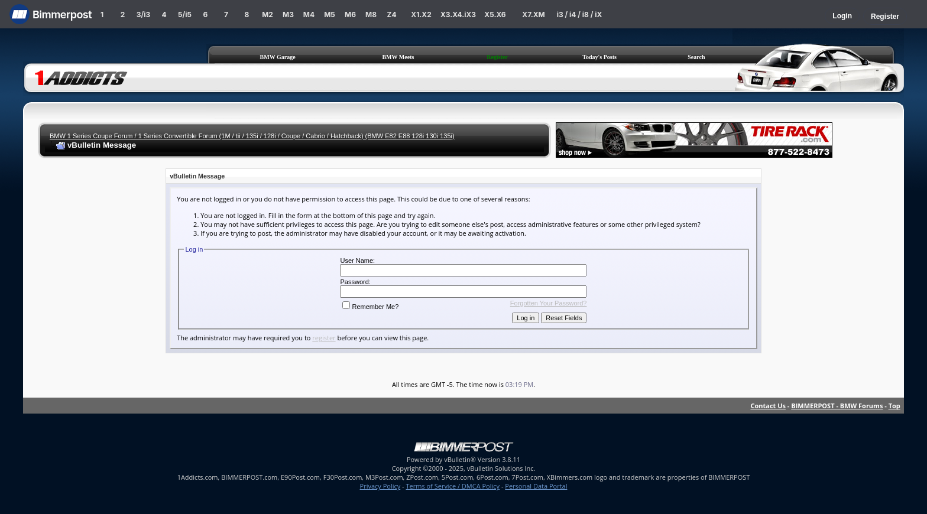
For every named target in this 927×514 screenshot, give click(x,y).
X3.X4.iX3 (458, 14)
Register (885, 16)
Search (696, 57)
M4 (309, 14)
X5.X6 (494, 14)
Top (894, 405)
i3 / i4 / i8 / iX (579, 14)
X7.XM (533, 14)
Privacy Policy (380, 486)
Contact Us (768, 405)
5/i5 (185, 14)
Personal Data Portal (536, 486)
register (323, 337)
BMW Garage (278, 57)
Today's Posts (599, 57)
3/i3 (143, 14)
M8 (371, 14)
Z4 (391, 14)
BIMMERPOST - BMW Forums (837, 405)
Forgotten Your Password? (548, 303)
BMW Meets (398, 57)
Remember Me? (370, 306)
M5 (329, 14)
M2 (267, 14)
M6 (350, 14)
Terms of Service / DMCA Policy (453, 486)
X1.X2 (421, 14)
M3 (288, 14)
